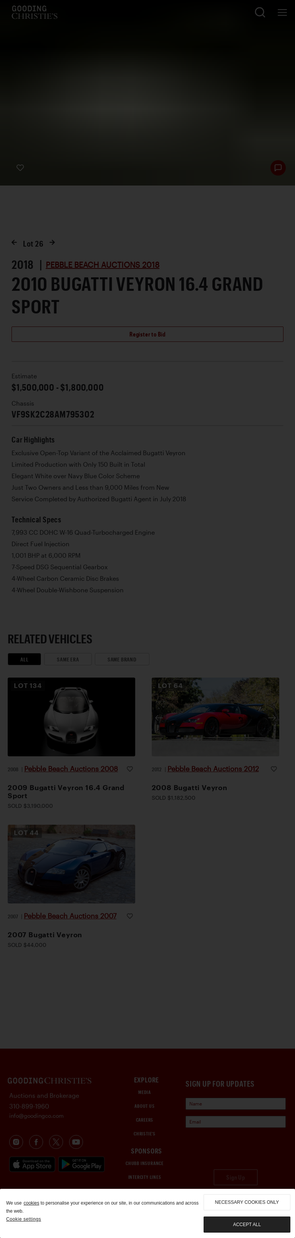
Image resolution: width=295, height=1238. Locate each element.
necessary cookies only (247, 1202)
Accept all (247, 1224)
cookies (31, 1203)
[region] (147, 1213)
